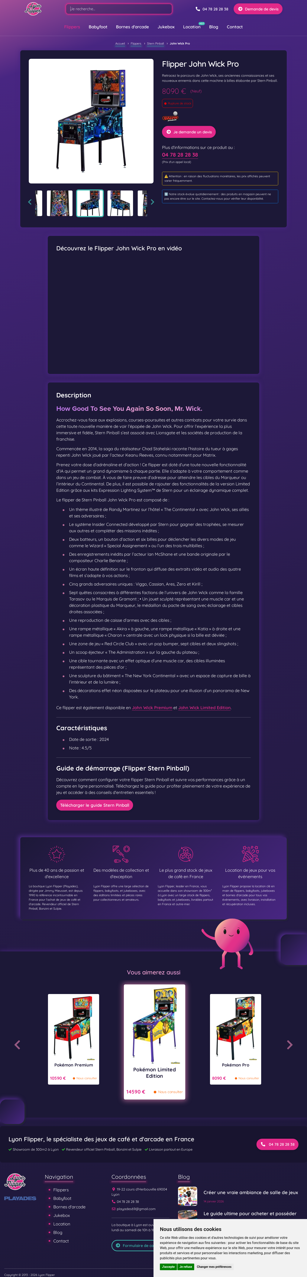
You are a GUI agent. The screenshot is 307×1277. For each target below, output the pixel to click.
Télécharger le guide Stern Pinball (94, 805)
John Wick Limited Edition (204, 707)
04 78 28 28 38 (180, 154)
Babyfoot (98, 26)
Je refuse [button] (186, 1266)
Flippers (72, 26)
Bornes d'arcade (132, 26)
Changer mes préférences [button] (214, 1266)
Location (192, 26)
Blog (213, 26)
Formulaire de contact (139, 1245)
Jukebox (166, 26)
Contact (235, 26)
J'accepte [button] (168, 1266)
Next (153, 202)
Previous (30, 202)
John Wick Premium (152, 707)
